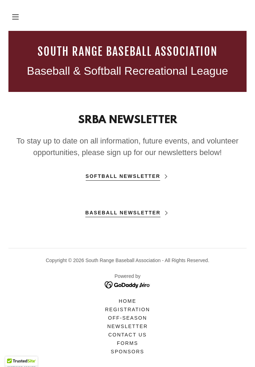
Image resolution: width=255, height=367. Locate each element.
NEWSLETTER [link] (127, 326)
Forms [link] (127, 343)
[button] (15, 17)
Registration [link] (127, 309)
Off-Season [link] (127, 318)
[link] (127, 51)
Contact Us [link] (127, 335)
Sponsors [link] (127, 351)
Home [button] (127, 301)
